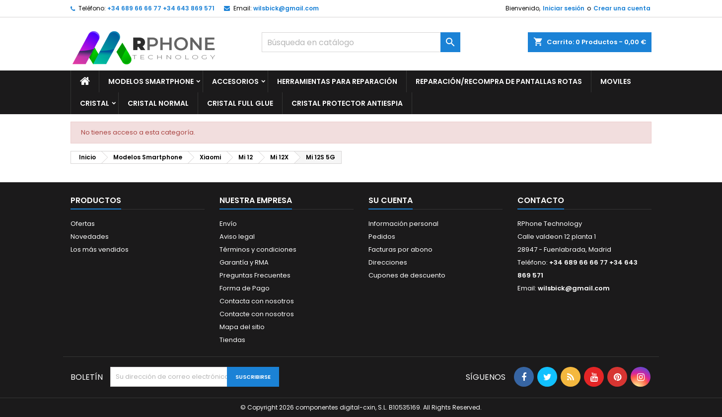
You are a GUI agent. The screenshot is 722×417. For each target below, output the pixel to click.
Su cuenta (390, 200)
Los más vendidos (100, 249)
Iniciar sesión (563, 8)
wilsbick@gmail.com (286, 8)
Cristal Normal (158, 103)
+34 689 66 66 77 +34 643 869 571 (161, 8)
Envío (228, 223)
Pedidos (381, 236)
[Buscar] (361, 42)
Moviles (615, 81)
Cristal (94, 103)
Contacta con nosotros (256, 301)
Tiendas (232, 340)
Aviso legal (237, 236)
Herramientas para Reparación (337, 81)
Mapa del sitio (242, 327)
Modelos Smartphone (151, 81)
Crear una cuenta (621, 8)
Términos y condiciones (257, 249)
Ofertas (83, 223)
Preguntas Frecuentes (254, 275)
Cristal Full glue (240, 103)
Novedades (90, 236)
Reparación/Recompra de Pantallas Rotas (499, 81)
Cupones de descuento (406, 275)
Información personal (403, 223)
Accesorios (235, 81)
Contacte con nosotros (256, 314)
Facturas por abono (400, 249)
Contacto (540, 200)
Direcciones (387, 262)
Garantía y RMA (244, 262)
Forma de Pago (244, 288)
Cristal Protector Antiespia (347, 103)
